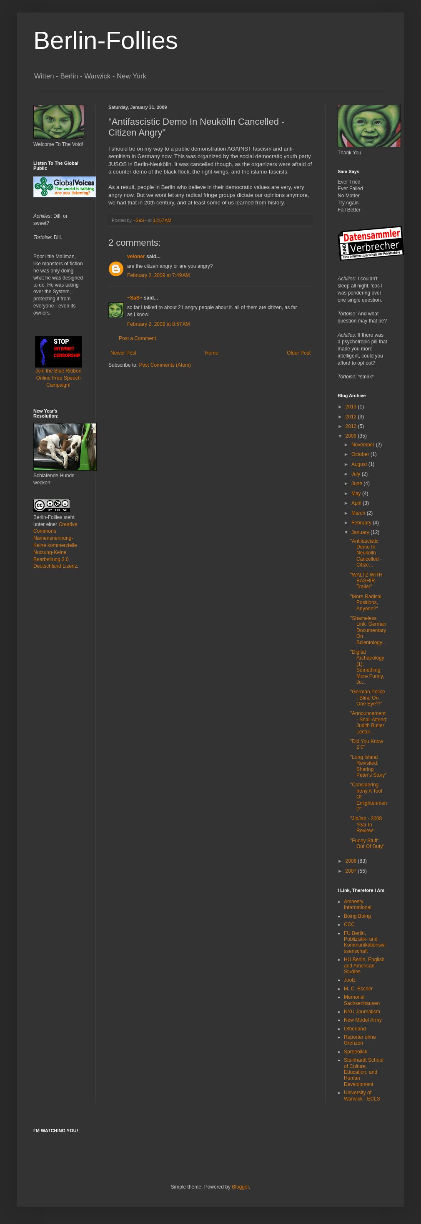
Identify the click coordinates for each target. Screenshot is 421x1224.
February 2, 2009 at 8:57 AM (158, 324)
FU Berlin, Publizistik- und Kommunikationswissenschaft (365, 942)
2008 (352, 861)
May (356, 493)
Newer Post (123, 353)
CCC (349, 924)
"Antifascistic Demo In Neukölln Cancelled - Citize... (366, 553)
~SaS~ (135, 298)
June (357, 483)
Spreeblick (355, 1052)
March (359, 513)
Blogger (240, 1187)
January (361, 532)
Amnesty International (357, 904)
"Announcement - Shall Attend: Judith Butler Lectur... (369, 722)
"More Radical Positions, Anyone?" (365, 603)
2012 (352, 417)
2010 (352, 426)
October (361, 454)
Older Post (299, 353)
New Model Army (363, 1020)
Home (211, 353)
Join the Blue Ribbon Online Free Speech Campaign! (58, 367)
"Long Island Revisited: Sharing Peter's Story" (368, 766)
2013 (352, 407)
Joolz (350, 980)
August (359, 464)
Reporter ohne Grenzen (360, 1040)
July (356, 474)
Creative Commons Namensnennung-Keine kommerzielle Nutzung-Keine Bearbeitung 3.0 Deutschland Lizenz (55, 545)
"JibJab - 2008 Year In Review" (366, 825)
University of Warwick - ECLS (362, 1095)
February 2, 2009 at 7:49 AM (158, 275)
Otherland (355, 1029)
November (363, 445)
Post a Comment (137, 338)
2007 (352, 871)
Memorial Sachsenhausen (362, 1000)
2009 (352, 436)
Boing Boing (357, 916)
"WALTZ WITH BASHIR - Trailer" (366, 581)
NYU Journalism (362, 1012)
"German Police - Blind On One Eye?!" (367, 698)
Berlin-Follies (105, 40)
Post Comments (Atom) (165, 365)
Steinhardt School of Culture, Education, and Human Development (363, 1072)
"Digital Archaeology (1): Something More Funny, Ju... (367, 667)
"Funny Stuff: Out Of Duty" (367, 843)
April (357, 503)
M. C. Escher (358, 989)
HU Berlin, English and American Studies (364, 966)
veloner (136, 256)
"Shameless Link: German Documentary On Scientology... (368, 630)
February (362, 523)
